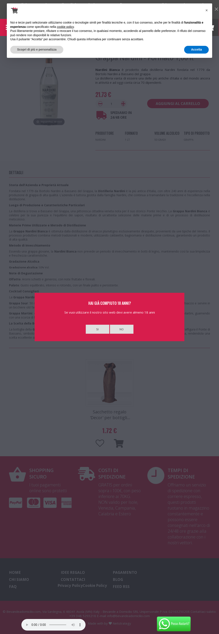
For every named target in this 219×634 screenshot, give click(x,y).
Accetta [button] (196, 49)
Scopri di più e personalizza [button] (36, 49)
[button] (206, 10)
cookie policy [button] (65, 26)
